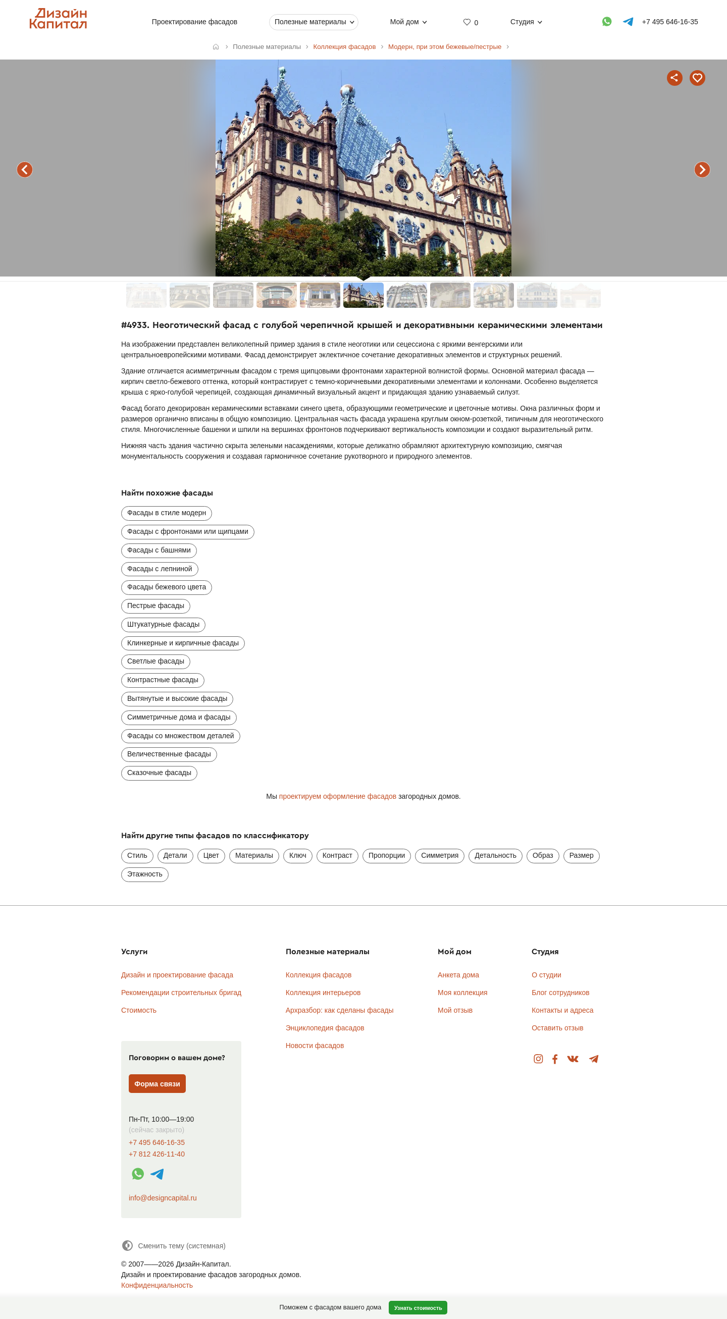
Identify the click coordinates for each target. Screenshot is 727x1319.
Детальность (495, 855)
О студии (546, 975)
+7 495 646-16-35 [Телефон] (670, 22)
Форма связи (157, 1084)
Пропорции (387, 855)
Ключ (297, 855)
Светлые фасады (155, 661)
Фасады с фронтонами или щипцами (187, 531)
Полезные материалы (310, 22)
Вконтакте (573, 1059)
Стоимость (139, 1010)
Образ (543, 855)
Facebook (554, 1059)
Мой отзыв (455, 1010)
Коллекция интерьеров (323, 992)
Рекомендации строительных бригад (181, 992)
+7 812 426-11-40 (157, 1154)
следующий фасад (702, 169)
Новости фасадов (315, 1045)
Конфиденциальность (157, 1285)
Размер (581, 855)
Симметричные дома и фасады (179, 717)
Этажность (145, 874)
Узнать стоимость (418, 1308)
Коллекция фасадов (319, 975)
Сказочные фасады (159, 772)
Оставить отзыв (558, 1028)
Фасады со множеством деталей (180, 736)
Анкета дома (458, 975)
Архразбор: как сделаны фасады (340, 1010)
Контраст (337, 855)
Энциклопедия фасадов (325, 1028)
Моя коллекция (463, 992)
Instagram (538, 1059)
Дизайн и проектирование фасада (177, 975)
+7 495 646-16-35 (157, 1142)
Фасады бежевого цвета (166, 587)
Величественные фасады (169, 754)
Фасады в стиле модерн (166, 513)
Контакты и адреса (562, 1010)
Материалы (254, 855)
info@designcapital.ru (163, 1198)
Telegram (594, 1059)
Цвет (211, 855)
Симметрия (439, 855)
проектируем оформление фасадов (337, 796)
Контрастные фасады (162, 680)
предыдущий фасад (25, 169)
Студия (522, 22)
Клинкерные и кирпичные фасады (183, 643)
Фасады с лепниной (159, 569)
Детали (175, 855)
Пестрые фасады (155, 605)
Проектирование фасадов (194, 22)
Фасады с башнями (159, 550)
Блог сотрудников (561, 992)
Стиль (137, 855)
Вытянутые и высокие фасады (177, 698)
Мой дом (404, 22)
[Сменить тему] (173, 1245)
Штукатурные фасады (163, 624)
